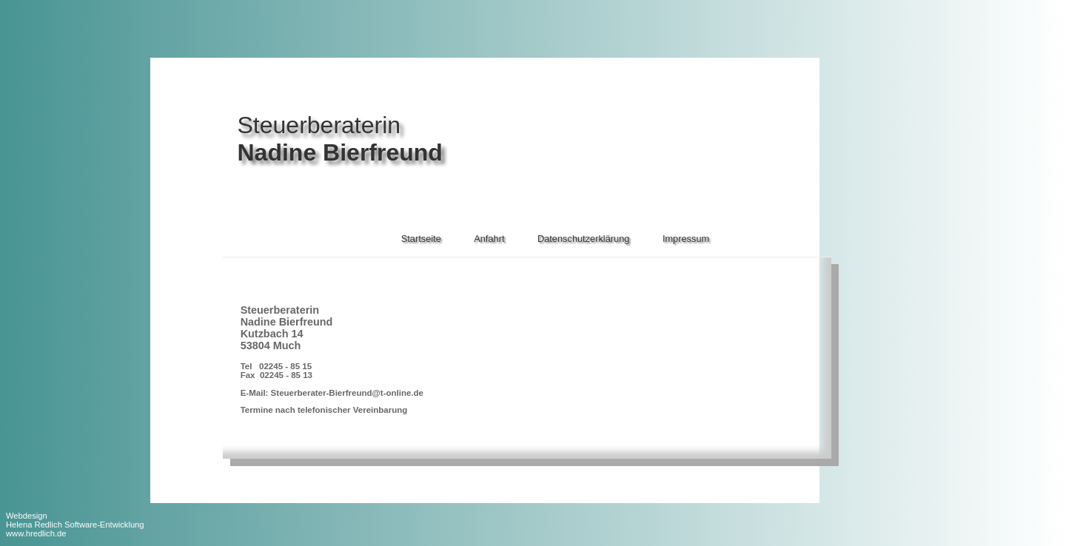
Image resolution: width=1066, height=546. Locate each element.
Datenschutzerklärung (583, 238)
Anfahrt (489, 238)
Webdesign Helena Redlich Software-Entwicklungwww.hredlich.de (75, 524)
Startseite (421, 238)
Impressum (686, 238)
